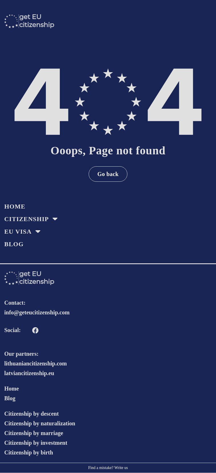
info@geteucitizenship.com (37, 312)
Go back (108, 174)
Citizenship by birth (28, 452)
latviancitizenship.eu (29, 373)
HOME (14, 206)
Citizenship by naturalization (39, 423)
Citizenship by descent (31, 414)
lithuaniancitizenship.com (35, 363)
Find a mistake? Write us (108, 468)
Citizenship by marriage (33, 433)
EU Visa (18, 231)
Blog (14, 244)
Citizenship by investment (35, 443)
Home (11, 388)
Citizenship (26, 219)
